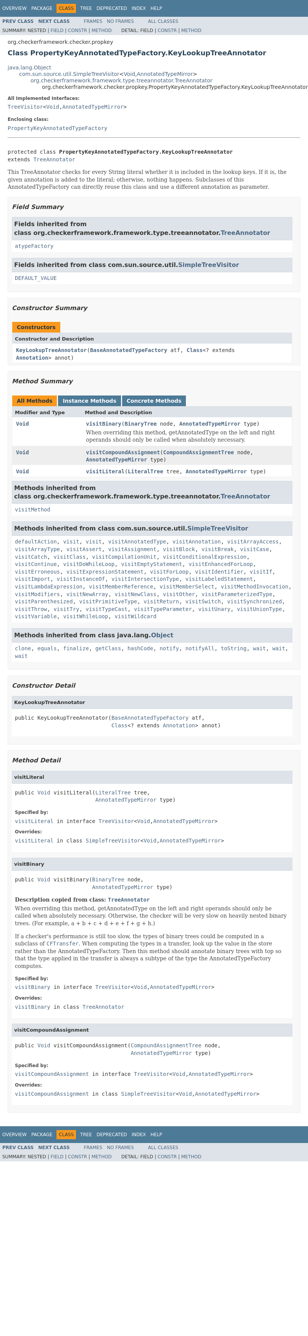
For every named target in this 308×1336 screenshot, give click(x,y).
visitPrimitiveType (108, 601)
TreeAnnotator (54, 159)
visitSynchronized (254, 601)
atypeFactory (34, 246)
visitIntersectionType (145, 579)
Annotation (32, 358)
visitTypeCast (106, 609)
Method (102, 30)
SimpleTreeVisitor (208, 264)
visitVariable (36, 616)
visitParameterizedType (237, 594)
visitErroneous (37, 572)
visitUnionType (259, 609)
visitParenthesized (44, 601)
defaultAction (36, 542)
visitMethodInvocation (254, 587)
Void (129, 74)
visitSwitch (203, 601)
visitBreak (218, 549)
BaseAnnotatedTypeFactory (128, 350)
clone (23, 648)
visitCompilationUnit (124, 557)
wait (259, 648)
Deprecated (112, 8)
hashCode (140, 648)
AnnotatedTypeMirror (165, 74)
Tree (86, 8)
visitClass (69, 557)
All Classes (163, 21)
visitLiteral (105, 471)
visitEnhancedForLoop (221, 564)
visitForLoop (169, 572)
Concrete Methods (154, 401)
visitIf (261, 572)
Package (41, 8)
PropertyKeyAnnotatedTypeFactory (57, 128)
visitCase (254, 549)
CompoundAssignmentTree (198, 452)
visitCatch (31, 557)
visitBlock (179, 549)
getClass (108, 648)
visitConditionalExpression (205, 557)
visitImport (32, 579)
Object (162, 635)
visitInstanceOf (81, 579)
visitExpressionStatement (105, 572)
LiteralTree (145, 471)
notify (169, 648)
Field (56, 30)
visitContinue (36, 564)
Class (195, 350)
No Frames (120, 21)
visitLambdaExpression (48, 587)
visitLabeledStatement (219, 579)
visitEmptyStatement (151, 564)
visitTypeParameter (163, 609)
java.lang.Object (29, 67)
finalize (76, 648)
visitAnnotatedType (137, 542)
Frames (93, 21)
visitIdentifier (219, 572)
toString (234, 648)
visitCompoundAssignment (123, 452)
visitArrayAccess (253, 542)
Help (156, 8)
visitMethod (32, 509)
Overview (14, 8)
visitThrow (31, 609)
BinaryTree (140, 424)
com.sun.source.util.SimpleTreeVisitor (69, 74)
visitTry (66, 609)
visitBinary (103, 424)
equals (47, 648)
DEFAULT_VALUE (36, 278)
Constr (77, 30)
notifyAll (199, 648)
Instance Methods (89, 401)
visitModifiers (37, 594)
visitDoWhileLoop (88, 564)
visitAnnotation (197, 542)
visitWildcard (135, 616)
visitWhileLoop (85, 616)
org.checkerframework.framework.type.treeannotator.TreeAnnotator (122, 80)
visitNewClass (135, 594)
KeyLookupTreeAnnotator (51, 350)
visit (71, 542)
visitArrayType (37, 549)
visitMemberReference (121, 587)
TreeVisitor (25, 107)
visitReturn (161, 601)
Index (139, 8)
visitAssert (84, 549)
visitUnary (214, 609)
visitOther (179, 594)
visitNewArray (87, 594)
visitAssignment (132, 549)
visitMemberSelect (187, 587)
